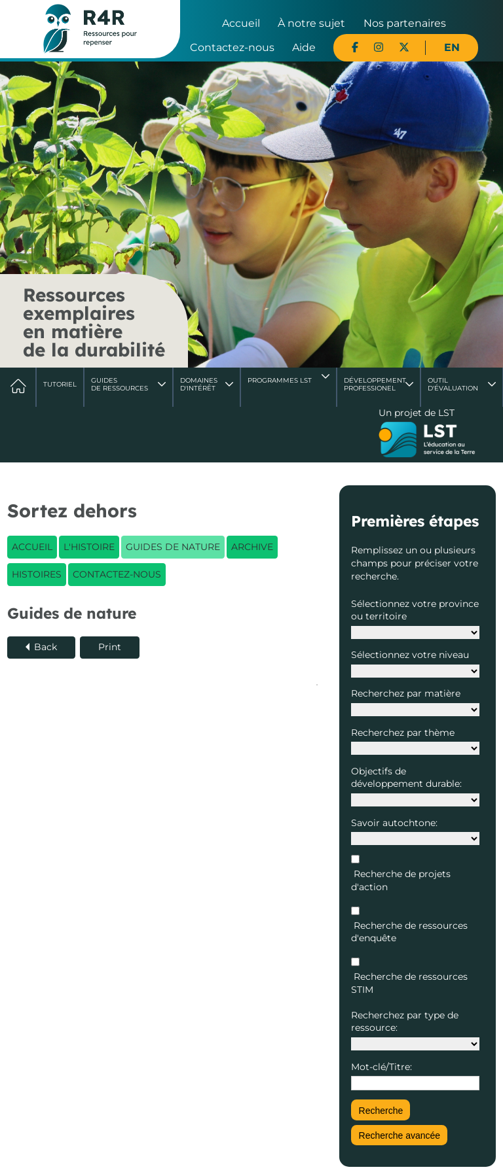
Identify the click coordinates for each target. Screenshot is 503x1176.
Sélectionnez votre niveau (410, 655)
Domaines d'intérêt (198, 384)
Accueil (241, 23)
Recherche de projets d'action (401, 880)
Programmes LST (280, 380)
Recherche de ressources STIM (409, 983)
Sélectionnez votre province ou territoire (415, 610)
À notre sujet (311, 23)
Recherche (381, 1110)
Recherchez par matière (405, 693)
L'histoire (89, 547)
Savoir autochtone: (394, 823)
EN (452, 47)
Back (45, 647)
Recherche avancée (400, 1135)
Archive (252, 547)
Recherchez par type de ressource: (404, 1021)
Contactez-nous (232, 47)
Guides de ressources (119, 384)
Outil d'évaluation (453, 384)
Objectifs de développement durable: (406, 777)
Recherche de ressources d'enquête (409, 932)
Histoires (37, 574)
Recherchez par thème (403, 732)
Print (109, 647)
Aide (304, 47)
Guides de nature (173, 547)
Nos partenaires (404, 23)
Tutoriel (60, 384)
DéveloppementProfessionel (375, 384)
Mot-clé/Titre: (381, 1067)
